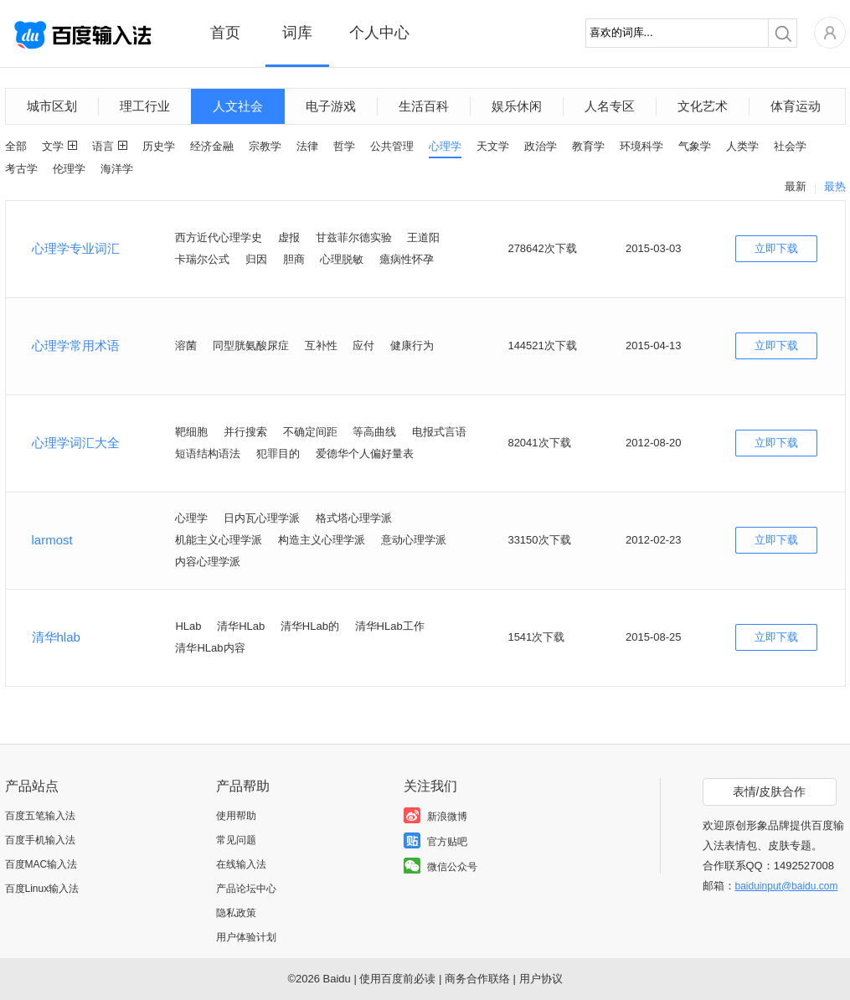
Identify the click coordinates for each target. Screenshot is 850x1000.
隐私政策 (236, 913)
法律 (307, 146)
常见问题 (236, 840)
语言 (103, 146)
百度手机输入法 (40, 840)
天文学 (493, 146)
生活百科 (424, 106)
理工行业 (145, 106)
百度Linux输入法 (42, 888)
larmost (52, 540)
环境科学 (641, 146)
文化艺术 (702, 106)
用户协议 (541, 978)
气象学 (694, 146)
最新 (795, 186)
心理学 (445, 146)
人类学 (742, 146)
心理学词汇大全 (76, 443)
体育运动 (795, 106)
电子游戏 (331, 106)
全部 (16, 146)
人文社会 (238, 106)
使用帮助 (236, 816)
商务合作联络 (477, 978)
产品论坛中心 (246, 888)
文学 (53, 146)
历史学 (158, 146)
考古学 (21, 168)
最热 (835, 186)
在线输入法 (241, 864)
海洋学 (116, 168)
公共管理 (392, 146)
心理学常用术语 (76, 345)
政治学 (540, 146)
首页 (225, 32)
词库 (297, 32)
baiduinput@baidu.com (786, 886)
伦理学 (69, 168)
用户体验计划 (246, 937)
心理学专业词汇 (76, 248)
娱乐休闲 (517, 106)
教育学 (588, 146)
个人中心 (379, 32)
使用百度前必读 (397, 978)
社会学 (790, 146)
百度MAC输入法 (41, 864)
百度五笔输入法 (40, 816)
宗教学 (265, 146)
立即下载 (776, 248)
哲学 (344, 146)
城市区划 (52, 106)
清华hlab (56, 637)
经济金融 (212, 146)
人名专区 (610, 106)
